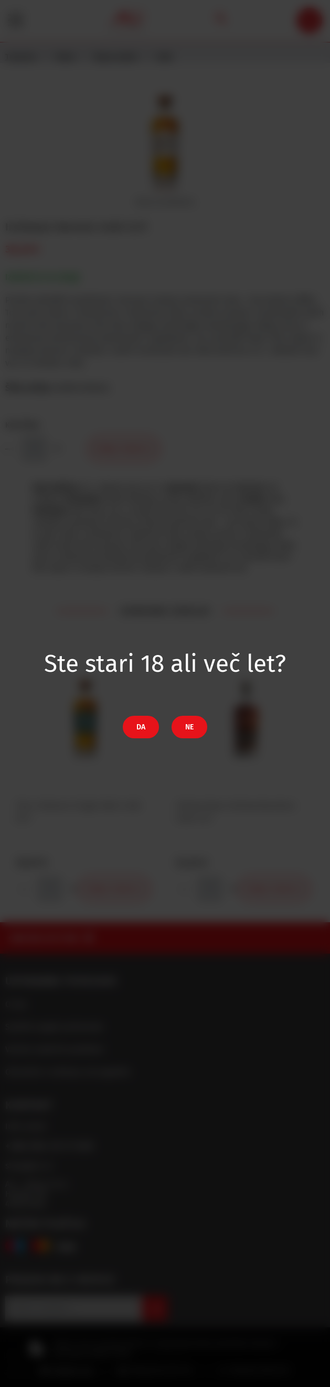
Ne (189, 727)
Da (140, 727)
